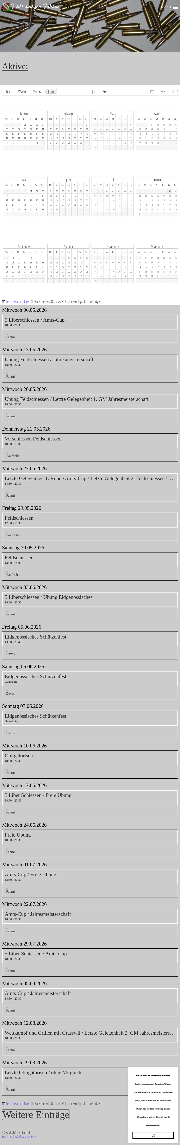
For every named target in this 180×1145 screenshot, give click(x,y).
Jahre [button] (51, 91)
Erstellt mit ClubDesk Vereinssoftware (19, 1136)
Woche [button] (22, 91)
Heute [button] (162, 91)
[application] (91, 192)
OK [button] (153, 1135)
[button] (173, 91)
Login (72, 6)
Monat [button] (37, 91)
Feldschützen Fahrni (35, 7)
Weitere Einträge (37, 1115)
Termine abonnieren (18, 301)
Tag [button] (8, 91)
